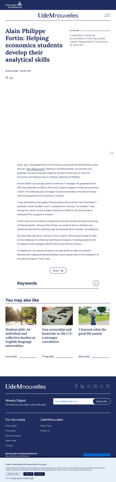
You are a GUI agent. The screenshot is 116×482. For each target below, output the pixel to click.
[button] (107, 16)
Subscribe (101, 402)
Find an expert (11, 427)
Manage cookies (14, 474)
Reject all (28, 474)
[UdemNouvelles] (58, 16)
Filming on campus (13, 437)
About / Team (45, 427)
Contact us (44, 432)
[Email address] (73, 403)
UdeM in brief (10, 442)
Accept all (39, 474)
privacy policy (16, 478)
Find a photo (10, 432)
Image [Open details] (111, 154)
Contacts (9, 447)
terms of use (28, 478)
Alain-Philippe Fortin (36, 170)
